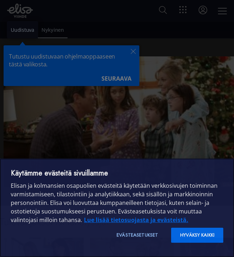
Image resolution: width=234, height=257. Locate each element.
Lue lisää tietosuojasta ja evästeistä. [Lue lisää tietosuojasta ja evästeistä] (136, 220)
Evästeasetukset (137, 235)
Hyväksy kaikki (197, 235)
